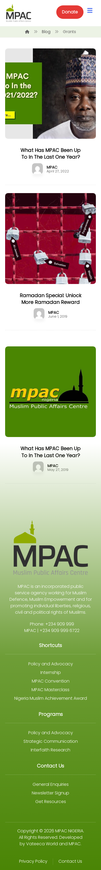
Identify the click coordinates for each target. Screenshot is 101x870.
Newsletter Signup (50, 793)
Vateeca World (42, 844)
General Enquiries (51, 784)
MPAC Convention (50, 681)
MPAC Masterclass (50, 690)
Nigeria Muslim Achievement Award (50, 698)
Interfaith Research (50, 750)
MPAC (52, 167)
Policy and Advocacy (50, 664)
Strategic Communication (50, 741)
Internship (50, 672)
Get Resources (50, 801)
